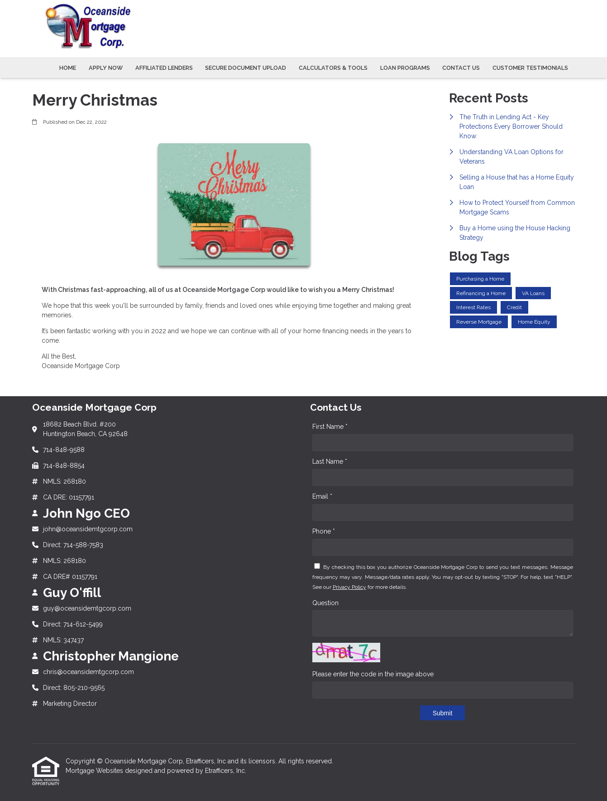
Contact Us (461, 67)
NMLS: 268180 (64, 481)
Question (325, 603)
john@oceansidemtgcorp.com (88, 529)
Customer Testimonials (530, 67)
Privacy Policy (349, 587)
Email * (322, 496)
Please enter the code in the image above (373, 674)
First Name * (330, 426)
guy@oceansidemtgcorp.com (87, 608)
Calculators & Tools (333, 67)
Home (67, 67)
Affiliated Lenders (164, 67)
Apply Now (106, 67)
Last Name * (329, 461)
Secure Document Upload (245, 67)
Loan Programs (405, 67)
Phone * (323, 531)
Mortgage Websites (95, 770)
